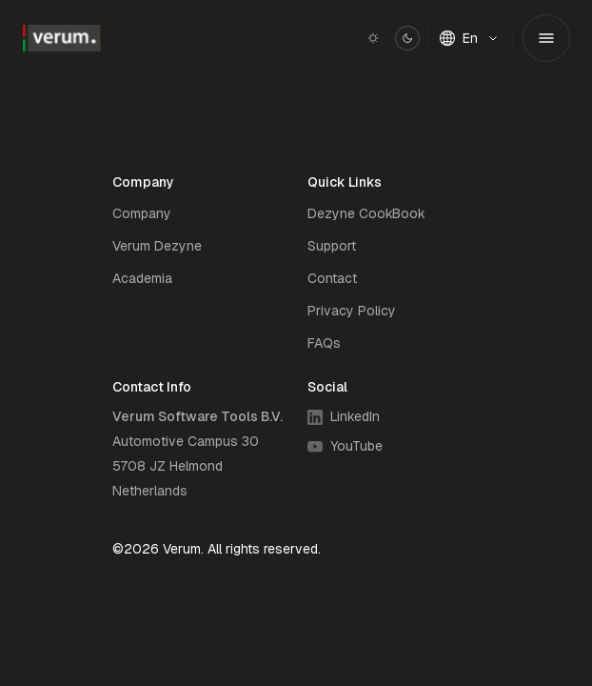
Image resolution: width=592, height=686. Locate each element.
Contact (332, 278)
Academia (142, 278)
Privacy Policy (351, 310)
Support (331, 245)
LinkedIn (343, 416)
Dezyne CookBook (366, 213)
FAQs (324, 343)
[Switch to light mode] (388, 38)
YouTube (345, 445)
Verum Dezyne (157, 245)
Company (141, 213)
